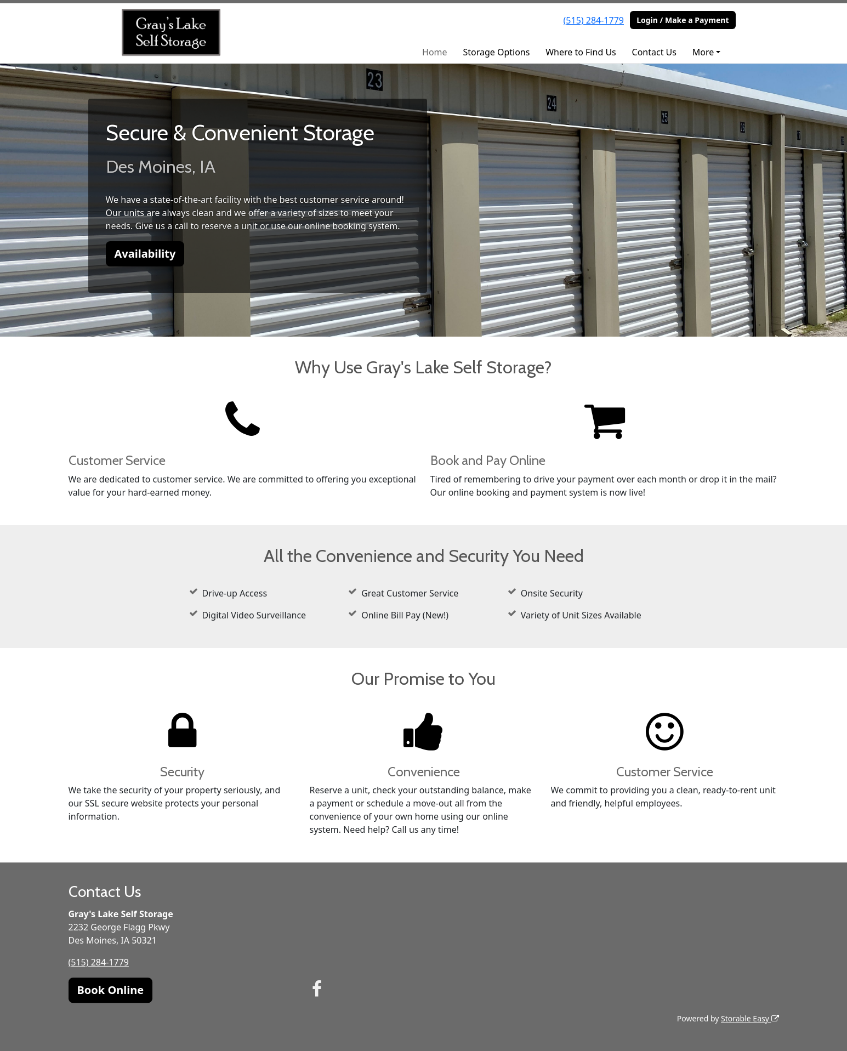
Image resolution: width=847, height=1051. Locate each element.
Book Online (110, 989)
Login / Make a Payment (682, 20)
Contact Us (654, 52)
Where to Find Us (580, 52)
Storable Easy (749, 1018)
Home (434, 52)
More (703, 52)
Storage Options (496, 52)
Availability (145, 253)
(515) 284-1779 (594, 20)
